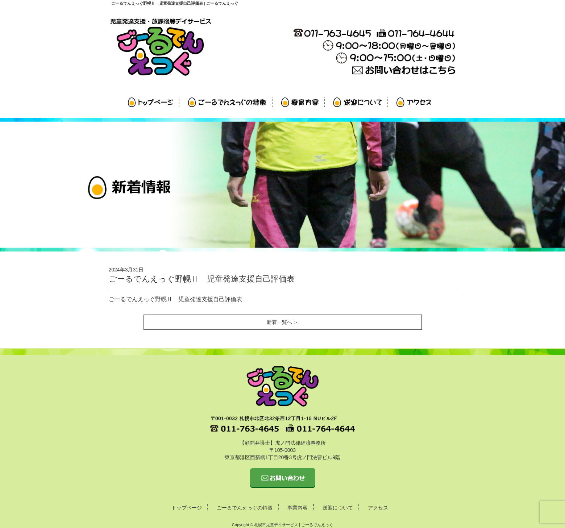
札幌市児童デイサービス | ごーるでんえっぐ (293, 525)
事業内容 (297, 508)
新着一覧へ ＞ (283, 322)
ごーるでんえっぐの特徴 (245, 508)
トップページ (186, 508)
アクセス (378, 508)
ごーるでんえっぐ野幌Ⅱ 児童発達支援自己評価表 (175, 299)
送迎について (338, 508)
